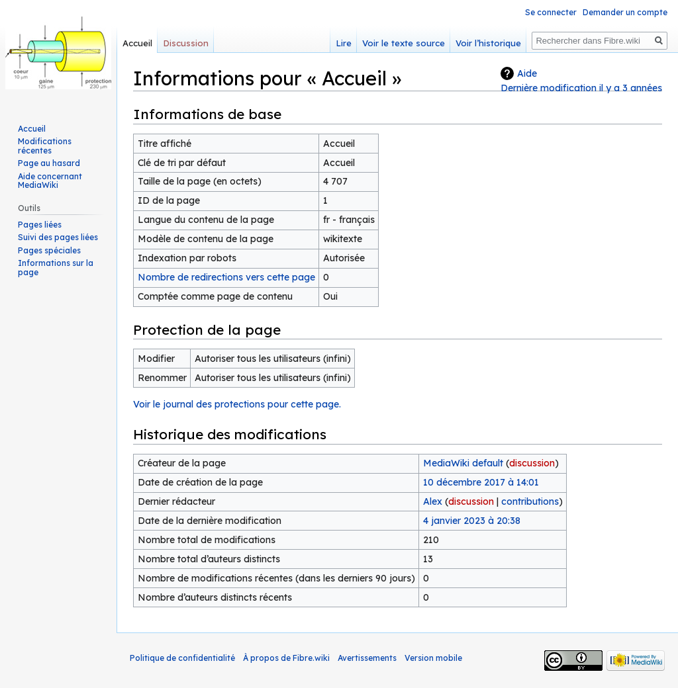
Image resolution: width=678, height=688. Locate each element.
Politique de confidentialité (182, 658)
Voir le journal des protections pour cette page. (237, 404)
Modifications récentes (45, 145)
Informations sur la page (55, 267)
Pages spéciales (49, 250)
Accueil (137, 43)
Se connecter (551, 12)
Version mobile (433, 658)
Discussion (186, 43)
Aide (527, 73)
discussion (532, 463)
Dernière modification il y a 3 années (581, 88)
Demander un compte (625, 12)
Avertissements (367, 658)
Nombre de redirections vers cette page (226, 277)
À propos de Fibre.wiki (286, 658)
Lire (344, 43)
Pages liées (40, 225)
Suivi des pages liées (58, 237)
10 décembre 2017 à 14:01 (481, 482)
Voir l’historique (488, 43)
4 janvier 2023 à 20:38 (471, 521)
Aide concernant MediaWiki (50, 181)
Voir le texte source (403, 43)
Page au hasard (49, 163)
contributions (530, 501)
